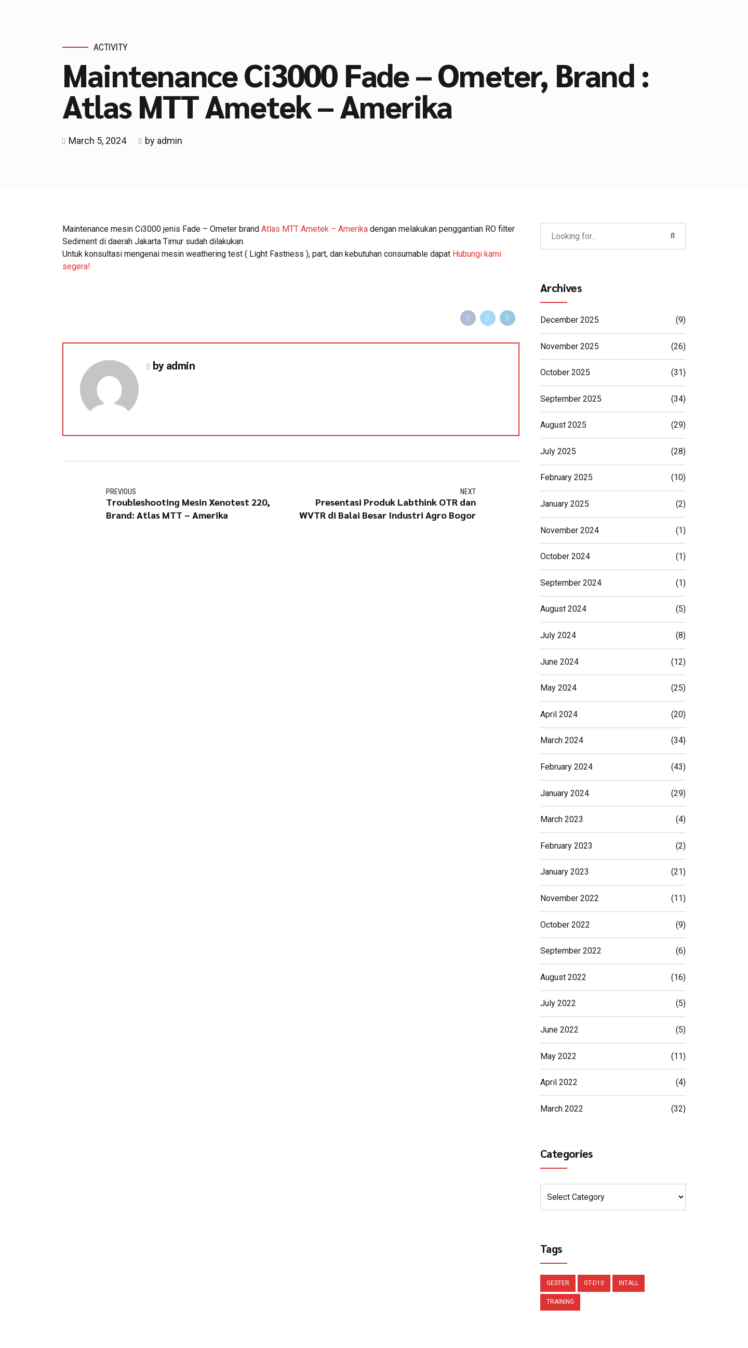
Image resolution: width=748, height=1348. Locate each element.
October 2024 (565, 557)
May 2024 (558, 688)
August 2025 (563, 425)
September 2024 (571, 583)
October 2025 (565, 373)
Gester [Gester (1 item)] (557, 1284)
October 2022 (565, 925)
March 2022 (561, 1109)
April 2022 (559, 1083)
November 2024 (569, 531)
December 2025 (569, 320)
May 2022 (558, 1057)
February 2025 (566, 478)
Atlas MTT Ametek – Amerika (314, 229)
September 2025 (571, 399)
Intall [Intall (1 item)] (628, 1284)
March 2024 (561, 741)
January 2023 (564, 872)
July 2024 (558, 636)
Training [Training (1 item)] (560, 1304)
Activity (111, 47)
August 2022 (563, 978)
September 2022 (571, 951)
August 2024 (563, 609)
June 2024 (559, 662)
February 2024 (566, 767)
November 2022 (569, 899)
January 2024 (564, 794)
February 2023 (566, 846)
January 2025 (564, 504)
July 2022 (558, 1004)
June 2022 (559, 1030)
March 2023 (561, 820)
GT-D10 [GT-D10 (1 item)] (594, 1284)
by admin (163, 140)
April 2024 (559, 715)
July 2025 (558, 452)
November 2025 (569, 347)
